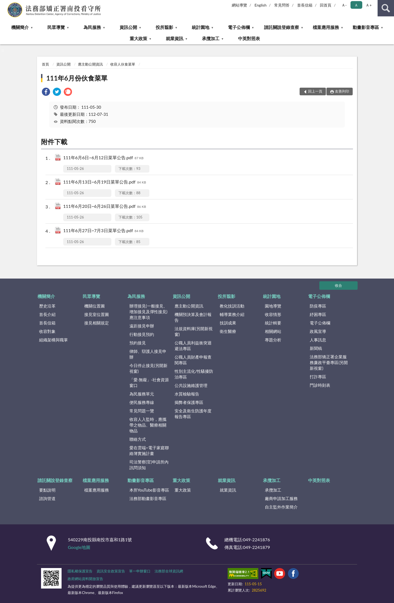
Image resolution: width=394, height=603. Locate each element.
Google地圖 (79, 547)
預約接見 (137, 342)
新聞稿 (316, 348)
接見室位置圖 (96, 314)
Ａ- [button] (344, 5)
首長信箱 (304, 5)
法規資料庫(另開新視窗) (194, 331)
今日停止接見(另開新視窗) (148, 368)
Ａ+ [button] (369, 5)
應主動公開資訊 (90, 64)
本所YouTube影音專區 (149, 489)
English (260, 5)
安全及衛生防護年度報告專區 (193, 413)
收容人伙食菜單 (122, 64)
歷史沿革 (47, 305)
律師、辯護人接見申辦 (147, 354)
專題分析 (273, 339)
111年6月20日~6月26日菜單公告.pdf (104, 206)
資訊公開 (128, 27)
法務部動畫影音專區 (147, 498)
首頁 (45, 64)
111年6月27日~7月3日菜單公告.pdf (103, 231)
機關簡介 (20, 27)
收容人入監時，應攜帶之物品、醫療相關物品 (147, 425)
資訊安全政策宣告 (111, 571)
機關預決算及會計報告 (193, 317)
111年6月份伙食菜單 (77, 78)
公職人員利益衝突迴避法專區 (193, 345)
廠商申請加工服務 (281, 498)
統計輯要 (273, 322)
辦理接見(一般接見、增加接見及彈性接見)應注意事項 (148, 311)
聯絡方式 (137, 439)
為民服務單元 (141, 393)
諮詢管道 (47, 498)
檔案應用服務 (326, 27)
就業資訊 (174, 38)
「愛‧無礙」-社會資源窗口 (149, 382)
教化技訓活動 (232, 305)
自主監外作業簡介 (281, 506)
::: (4, 4)
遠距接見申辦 (141, 325)
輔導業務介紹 (232, 314)
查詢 (386, 8)
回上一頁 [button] (315, 91)
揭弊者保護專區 (189, 402)
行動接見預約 (141, 334)
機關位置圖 (94, 305)
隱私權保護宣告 (80, 571)
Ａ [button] (356, 5)
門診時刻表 (320, 385)
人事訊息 (318, 339)
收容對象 (47, 331)
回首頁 (325, 5)
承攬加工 (210, 38)
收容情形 (273, 314)
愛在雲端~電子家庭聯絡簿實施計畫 (149, 450)
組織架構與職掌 (53, 339)
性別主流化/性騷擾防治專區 (194, 374)
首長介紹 (47, 314)
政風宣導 (318, 331)
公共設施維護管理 (191, 385)
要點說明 (47, 489)
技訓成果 (228, 322)
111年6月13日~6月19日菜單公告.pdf (104, 182)
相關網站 (273, 331)
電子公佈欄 (239, 27)
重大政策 (138, 38)
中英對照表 (249, 38)
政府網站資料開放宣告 (85, 579)
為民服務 (92, 27)
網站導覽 (239, 5)
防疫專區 (318, 305)
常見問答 (281, 5)
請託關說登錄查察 (281, 27)
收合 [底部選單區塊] (338, 285)
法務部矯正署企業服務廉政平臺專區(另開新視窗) (329, 362)
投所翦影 (164, 27)
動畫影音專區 (366, 27)
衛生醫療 (228, 331)
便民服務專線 (141, 402)
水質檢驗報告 (187, 393)
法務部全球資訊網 (169, 571)
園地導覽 (273, 305)
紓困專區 (318, 314)
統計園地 (200, 27)
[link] (46, 92)
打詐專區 (318, 376)
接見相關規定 (96, 322)
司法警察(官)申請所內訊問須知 (149, 464)
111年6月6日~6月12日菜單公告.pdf (103, 158)
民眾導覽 (56, 27)
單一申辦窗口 (139, 571)
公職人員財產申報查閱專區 (193, 359)
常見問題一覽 (141, 410)
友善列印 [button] (342, 91)
